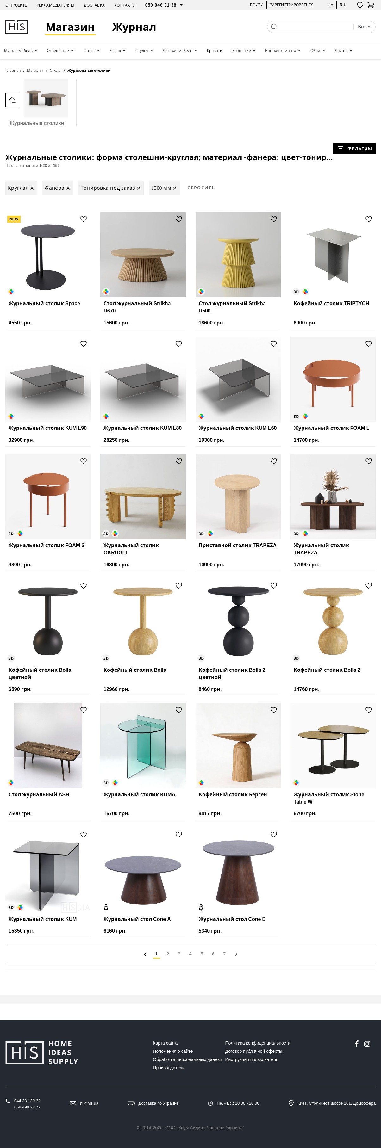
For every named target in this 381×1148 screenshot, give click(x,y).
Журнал (134, 27)
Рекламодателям (56, 5)
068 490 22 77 (27, 1107)
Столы (89, 50)
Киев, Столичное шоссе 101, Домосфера (336, 1103)
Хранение (241, 50)
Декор (115, 50)
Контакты (124, 5)
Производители (168, 1067)
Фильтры (354, 148)
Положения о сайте (173, 1051)
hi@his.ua (89, 1103)
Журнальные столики (36, 102)
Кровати (214, 50)
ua (330, 5)
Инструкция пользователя (251, 1059)
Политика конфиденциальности (258, 1043)
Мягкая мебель (18, 50)
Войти (256, 5)
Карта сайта (165, 1043)
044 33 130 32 (27, 1100)
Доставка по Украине (159, 1103)
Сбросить (201, 188)
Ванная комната (280, 50)
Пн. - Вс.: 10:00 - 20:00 (238, 1103)
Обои (315, 50)
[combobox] (364, 26)
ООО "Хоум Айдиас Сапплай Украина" (204, 1127)
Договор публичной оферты (253, 1051)
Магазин (70, 27)
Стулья (141, 50)
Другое (341, 50)
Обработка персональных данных (188, 1059)
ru (342, 5)
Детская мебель (177, 50)
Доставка (94, 5)
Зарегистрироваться (292, 5)
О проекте (16, 5)
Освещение (58, 50)
